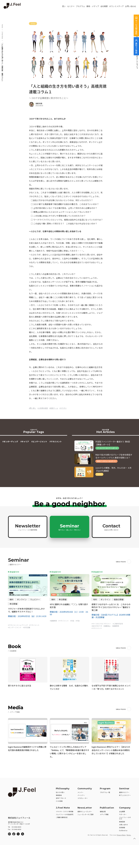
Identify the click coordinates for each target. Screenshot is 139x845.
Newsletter (27, 527)
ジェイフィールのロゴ (125, 817)
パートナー (81, 794)
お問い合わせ (130, 6)
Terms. (129, 834)
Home (2, 26)
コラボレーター (83, 797)
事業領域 (59, 794)
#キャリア (24, 441)
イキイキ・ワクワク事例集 (64, 811)
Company (125, 807)
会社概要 (104, 6)
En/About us (123, 830)
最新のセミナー (124, 792)
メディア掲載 (104, 814)
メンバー (80, 792)
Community (85, 788)
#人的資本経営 (43, 408)
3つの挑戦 (59, 800)
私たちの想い (60, 792)
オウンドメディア (116, 6)
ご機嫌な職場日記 (62, 817)
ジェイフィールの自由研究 (64, 814)
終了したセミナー (125, 794)
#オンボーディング (10, 441)
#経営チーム (53, 408)
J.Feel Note (2, 35)
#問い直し (32, 408)
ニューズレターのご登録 (85, 814)
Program (105, 788)
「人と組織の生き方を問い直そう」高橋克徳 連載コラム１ (2, 62)
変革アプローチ (61, 797)
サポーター (122, 814)
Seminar (70, 527)
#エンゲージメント (39, 441)
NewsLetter (85, 807)
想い (64, 6)
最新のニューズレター (85, 811)
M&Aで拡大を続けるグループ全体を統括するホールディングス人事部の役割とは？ (113, 456)
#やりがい (63, 408)
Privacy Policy (121, 834)
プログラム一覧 (105, 792)
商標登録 (122, 821)
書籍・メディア (92, 6)
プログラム (80, 6)
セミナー (71, 6)
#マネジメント (56, 441)
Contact (111, 527)
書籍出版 (103, 811)
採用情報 (122, 827)
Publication (107, 807)
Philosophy (63, 788)
